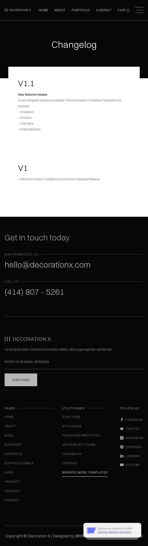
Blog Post (13, 445)
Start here (71, 417)
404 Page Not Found (79, 445)
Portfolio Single (19, 463)
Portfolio (81, 10)
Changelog (72, 454)
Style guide (72, 426)
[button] (123, 10)
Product (12, 482)
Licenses (69, 463)
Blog (9, 435)
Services (12, 491)
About (60, 10)
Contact (103, 10)
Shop (9, 472)
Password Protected (81, 435)
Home (43, 10)
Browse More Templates (85, 472)
